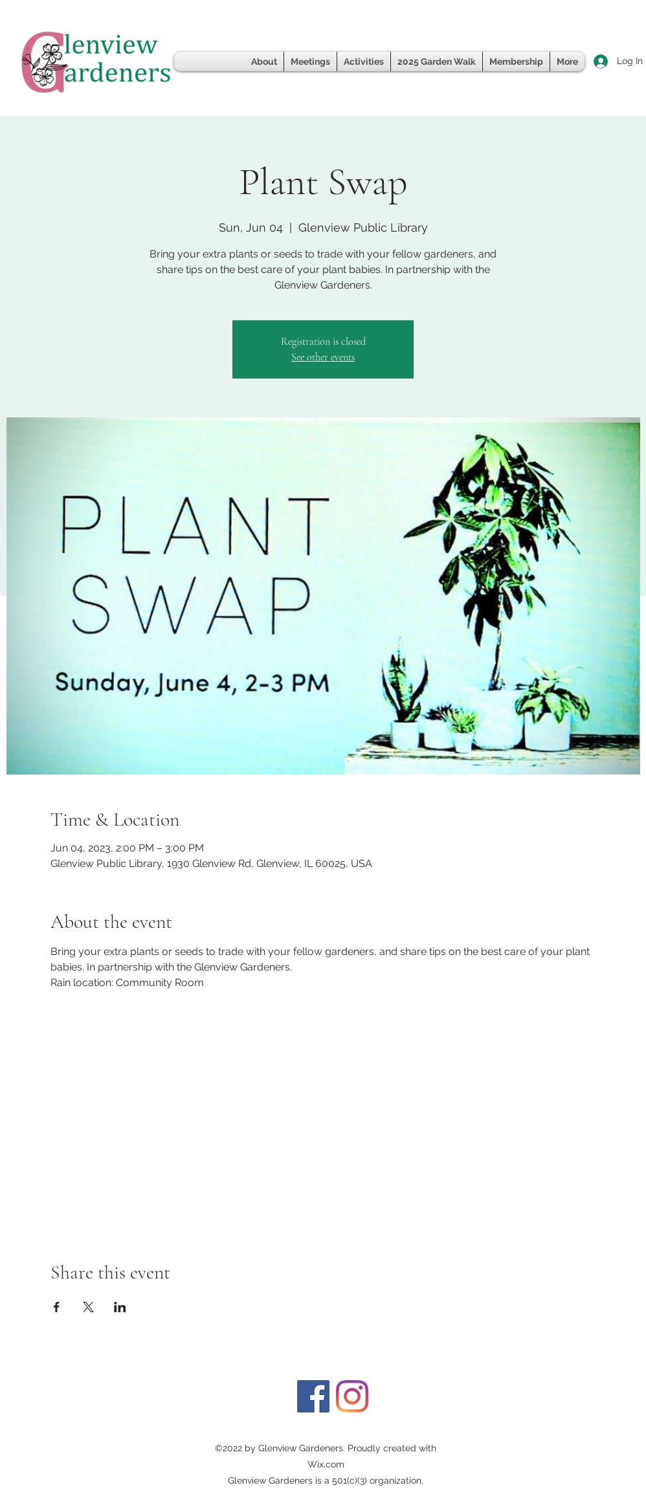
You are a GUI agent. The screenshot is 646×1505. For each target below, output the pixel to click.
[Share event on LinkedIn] (120, 1307)
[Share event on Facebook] (56, 1307)
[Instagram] (352, 1396)
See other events (323, 357)
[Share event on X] (88, 1307)
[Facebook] (313, 1396)
